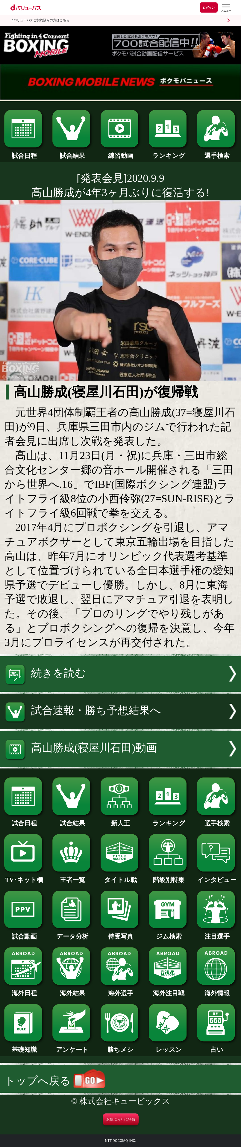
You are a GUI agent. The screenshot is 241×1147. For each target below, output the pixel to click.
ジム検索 (168, 933)
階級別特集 (168, 876)
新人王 (120, 820)
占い (217, 1046)
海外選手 (120, 990)
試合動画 (24, 933)
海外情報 (217, 990)
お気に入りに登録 (120, 1119)
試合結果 (72, 152)
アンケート (72, 1046)
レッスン (168, 1046)
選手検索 (217, 152)
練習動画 (120, 152)
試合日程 (24, 152)
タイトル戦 (120, 876)
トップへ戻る (54, 1081)
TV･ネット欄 (24, 876)
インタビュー (217, 876)
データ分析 (72, 933)
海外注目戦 (168, 990)
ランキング (168, 152)
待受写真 (120, 933)
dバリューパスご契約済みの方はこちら (40, 20)
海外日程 (24, 990)
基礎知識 (24, 1046)
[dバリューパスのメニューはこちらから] (226, 8)
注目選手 (217, 933)
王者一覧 (72, 876)
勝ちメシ (120, 1046)
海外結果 (72, 990)
